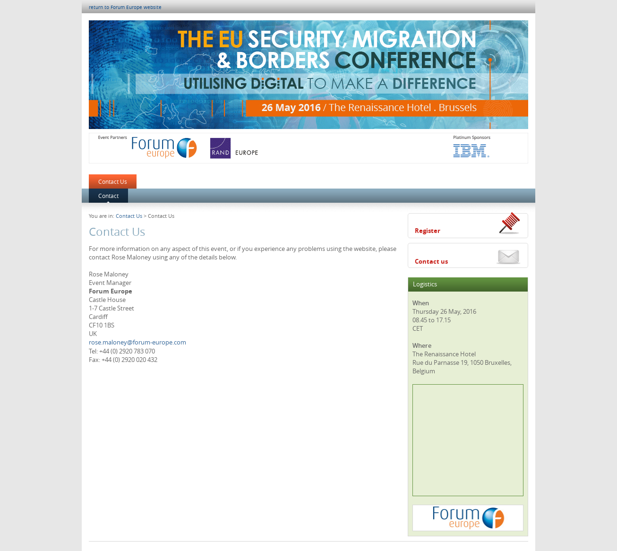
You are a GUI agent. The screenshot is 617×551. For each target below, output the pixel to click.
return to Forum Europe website (125, 7)
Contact (108, 195)
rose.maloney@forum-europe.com (137, 342)
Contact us (431, 261)
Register (427, 230)
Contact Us (112, 181)
